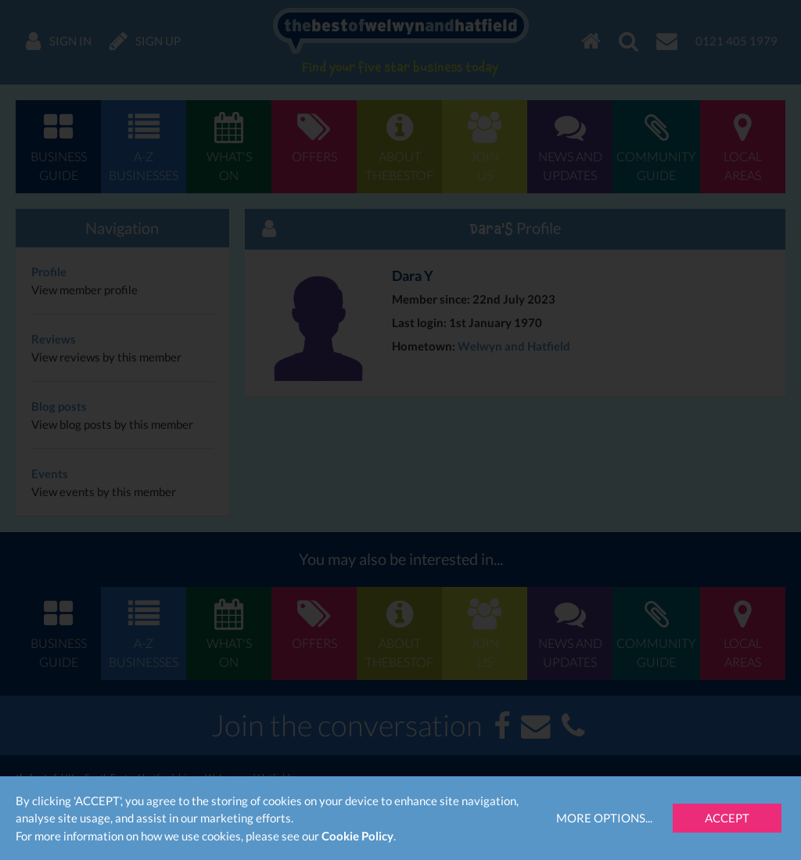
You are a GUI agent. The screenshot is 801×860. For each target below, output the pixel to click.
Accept (727, 818)
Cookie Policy (357, 836)
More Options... (604, 818)
